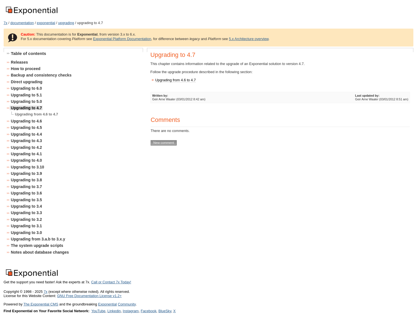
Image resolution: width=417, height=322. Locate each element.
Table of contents (28, 53)
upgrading (66, 23)
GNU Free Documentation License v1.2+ (89, 296)
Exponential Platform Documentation (122, 39)
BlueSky (164, 311)
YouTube (98, 311)
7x (6, 23)
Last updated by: (367, 95)
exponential (46, 23)
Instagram (131, 311)
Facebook (148, 311)
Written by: (160, 95)
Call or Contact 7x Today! (111, 282)
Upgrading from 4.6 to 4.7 (175, 80)
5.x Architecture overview (249, 39)
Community (127, 304)
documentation (22, 23)
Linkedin (114, 311)
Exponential (107, 304)
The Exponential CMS (41, 304)
